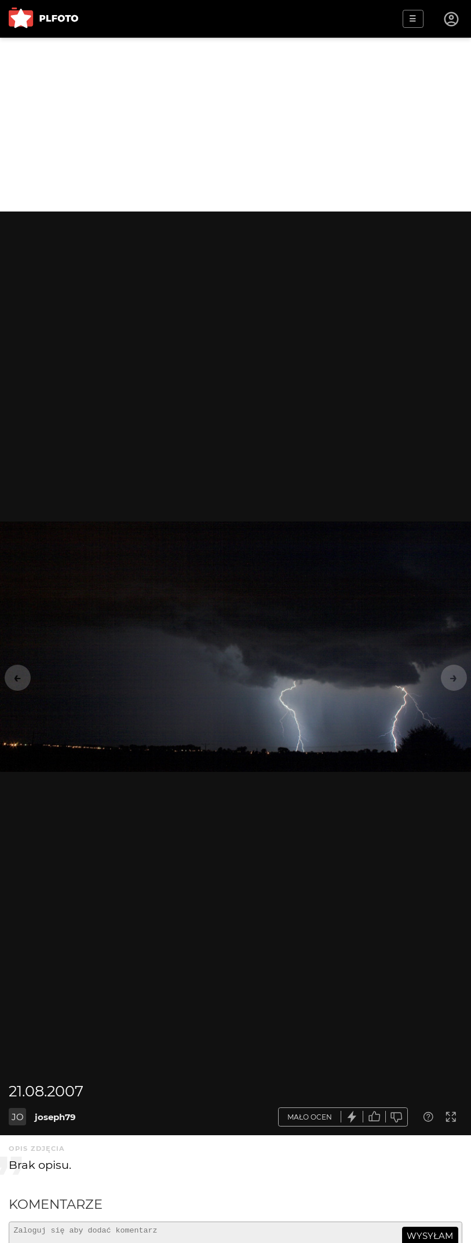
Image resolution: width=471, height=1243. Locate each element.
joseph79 (55, 1116)
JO (18, 1116)
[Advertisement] (235, 124)
